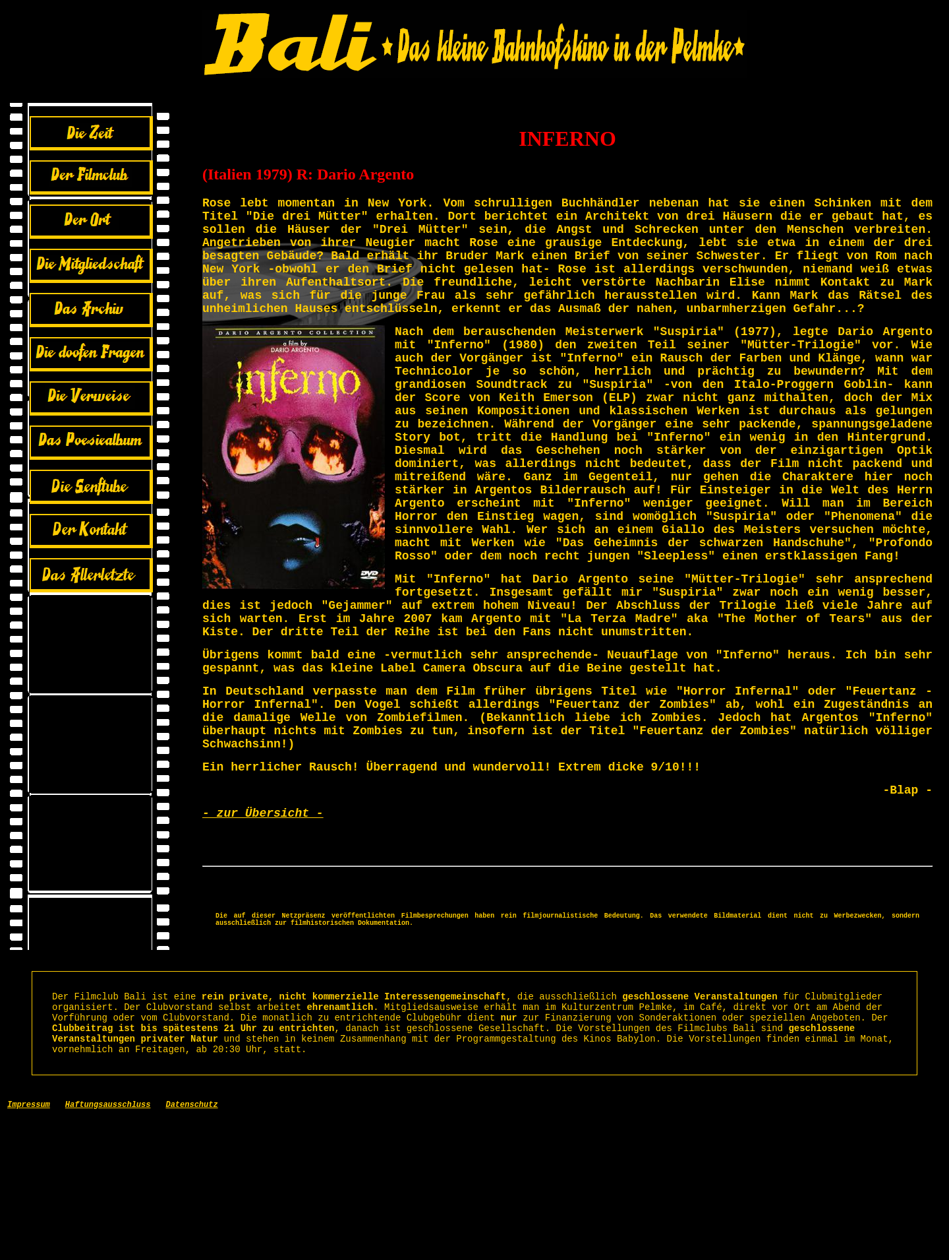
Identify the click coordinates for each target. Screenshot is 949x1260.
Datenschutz (191, 1246)
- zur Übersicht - (263, 925)
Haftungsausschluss (108, 1246)
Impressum (28, 1246)
